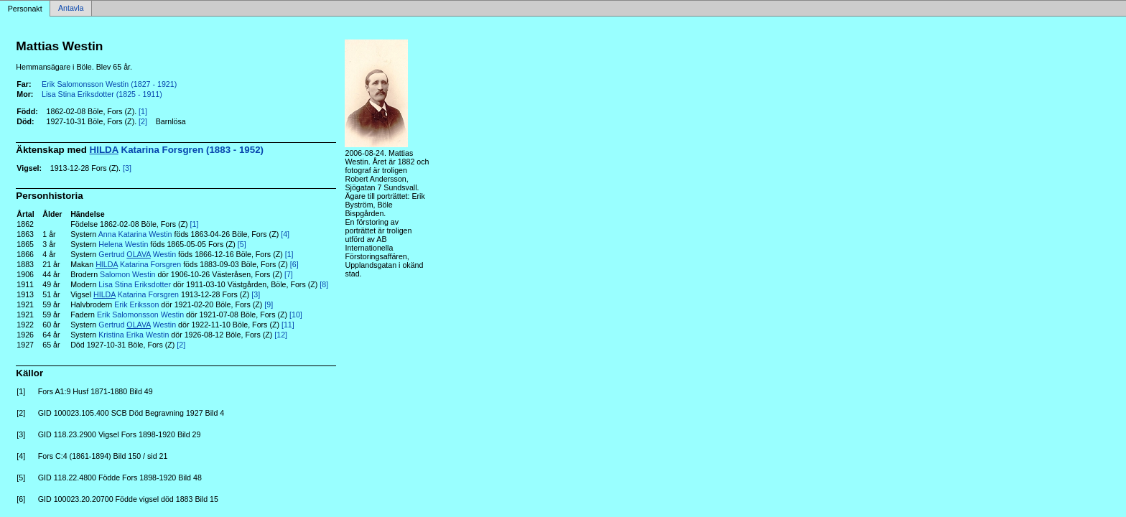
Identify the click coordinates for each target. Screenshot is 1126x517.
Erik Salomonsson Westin (140, 314)
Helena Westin (123, 244)
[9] (268, 304)
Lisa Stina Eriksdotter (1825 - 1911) (102, 94)
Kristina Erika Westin (133, 334)
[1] (143, 111)
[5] (242, 244)
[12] (280, 334)
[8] (324, 284)
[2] (143, 121)
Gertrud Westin (137, 254)
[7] (288, 274)
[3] (127, 168)
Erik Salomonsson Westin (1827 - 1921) (109, 84)
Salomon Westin (127, 274)
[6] (294, 264)
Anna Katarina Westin (135, 234)
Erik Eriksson (136, 304)
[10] (295, 314)
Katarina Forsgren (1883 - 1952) (177, 149)
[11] (288, 324)
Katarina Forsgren (138, 264)
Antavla (71, 8)
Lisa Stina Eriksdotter (134, 284)
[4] (285, 234)
